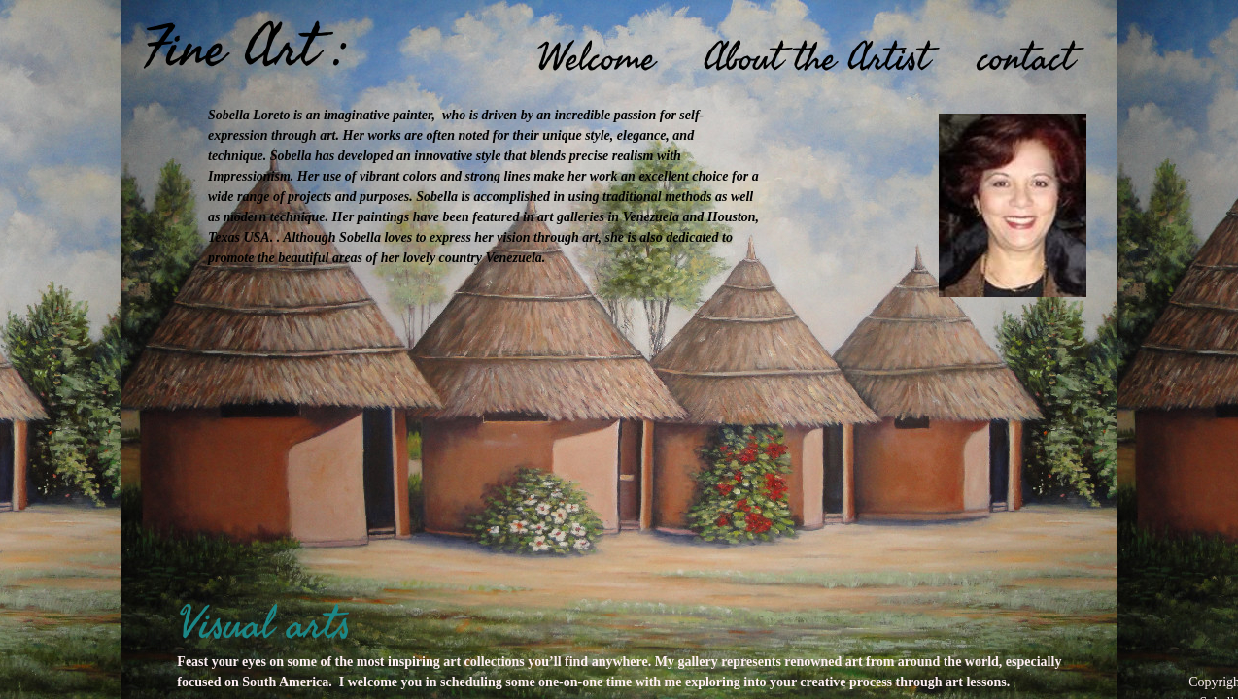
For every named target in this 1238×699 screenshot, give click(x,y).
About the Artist (816, 58)
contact (1026, 58)
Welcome (596, 58)
